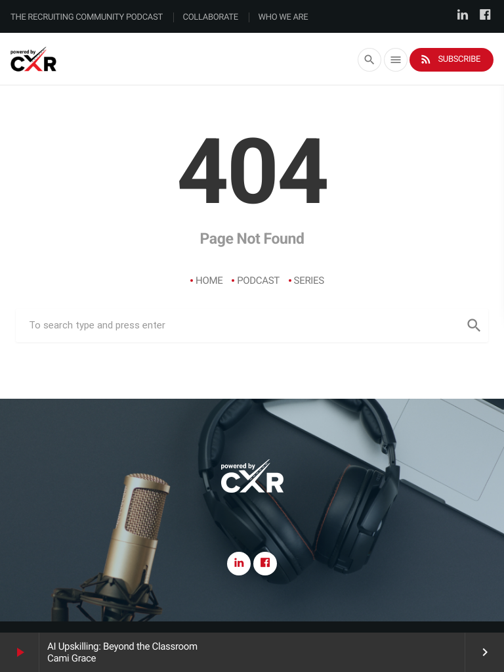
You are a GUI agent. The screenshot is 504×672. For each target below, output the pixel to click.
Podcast (258, 280)
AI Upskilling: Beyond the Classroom (122, 646)
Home (209, 280)
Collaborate (210, 17)
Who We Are (283, 17)
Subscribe (449, 59)
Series (309, 280)
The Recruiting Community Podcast (86, 17)
